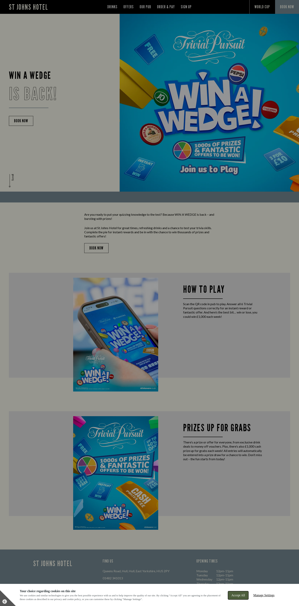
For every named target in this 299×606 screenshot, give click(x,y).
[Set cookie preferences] (8, 598)
